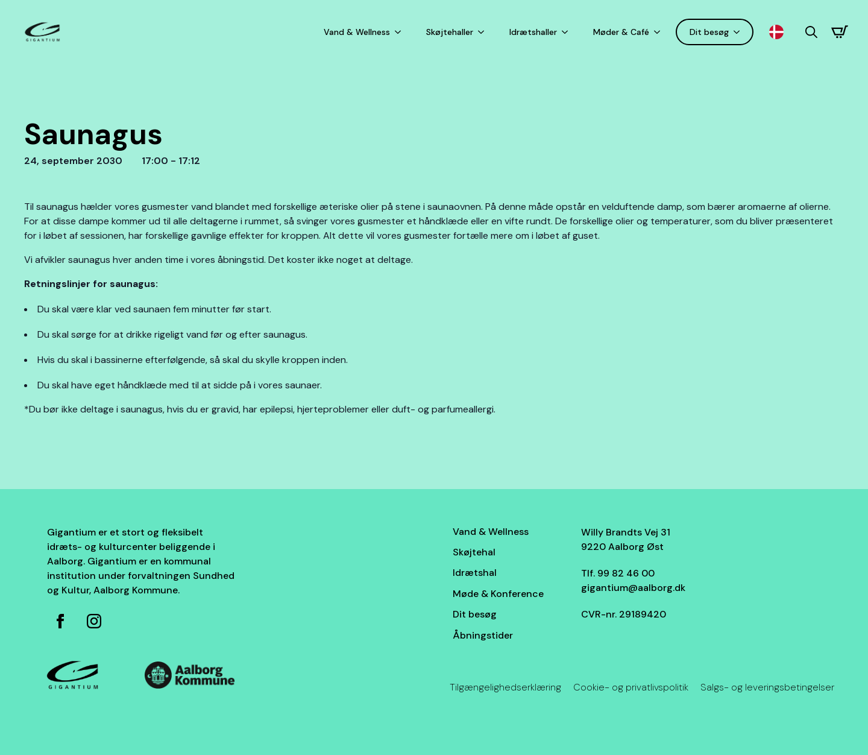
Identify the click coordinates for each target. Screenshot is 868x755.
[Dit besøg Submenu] (739, 32)
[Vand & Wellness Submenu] (400, 32)
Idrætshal (475, 572)
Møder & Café (621, 32)
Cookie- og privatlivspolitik (630, 687)
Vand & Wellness (357, 32)
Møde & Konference (498, 593)
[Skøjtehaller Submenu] (483, 32)
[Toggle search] (811, 32)
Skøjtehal (474, 552)
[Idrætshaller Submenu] (567, 32)
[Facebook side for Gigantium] (60, 621)
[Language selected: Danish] (779, 32)
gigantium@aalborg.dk (633, 587)
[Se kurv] (839, 32)
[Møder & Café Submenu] (659, 32)
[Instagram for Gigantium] (94, 621)
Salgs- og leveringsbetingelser (767, 687)
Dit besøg (709, 32)
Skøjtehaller (449, 32)
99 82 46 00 (626, 573)
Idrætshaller (533, 32)
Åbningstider (483, 635)
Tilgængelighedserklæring (505, 687)
